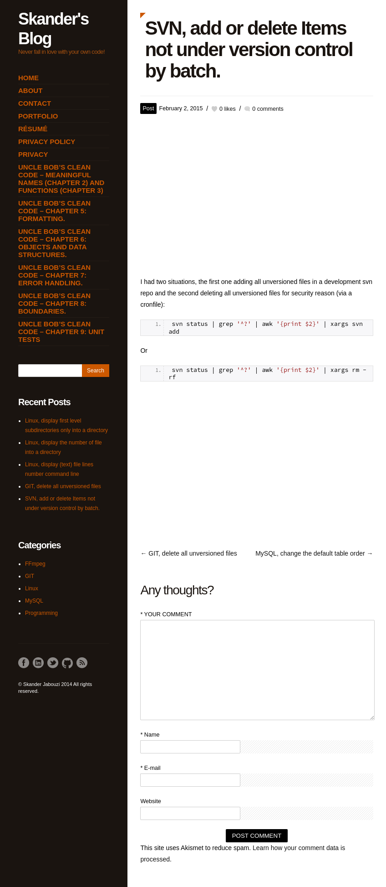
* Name (149, 735)
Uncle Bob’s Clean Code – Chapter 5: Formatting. (54, 210)
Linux (31, 588)
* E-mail (150, 768)
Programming (41, 613)
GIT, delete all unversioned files (63, 486)
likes (227, 109)
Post (148, 108)
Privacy (33, 154)
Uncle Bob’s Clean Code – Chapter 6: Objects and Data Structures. (54, 242)
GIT (29, 576)
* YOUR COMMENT (166, 614)
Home (28, 78)
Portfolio (38, 116)
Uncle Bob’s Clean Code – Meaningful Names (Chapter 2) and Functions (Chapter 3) (61, 178)
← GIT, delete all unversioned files (188, 553)
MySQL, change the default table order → (314, 553)
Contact (34, 103)
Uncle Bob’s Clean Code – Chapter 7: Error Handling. (54, 275)
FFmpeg (35, 564)
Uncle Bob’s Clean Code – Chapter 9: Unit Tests (61, 331)
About (30, 90)
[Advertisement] (256, 192)
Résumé (32, 129)
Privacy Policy (46, 141)
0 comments (268, 109)
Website (150, 801)
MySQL (34, 601)
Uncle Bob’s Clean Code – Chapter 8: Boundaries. (54, 303)
